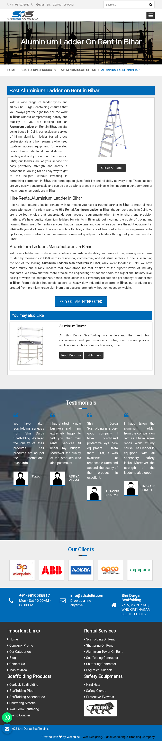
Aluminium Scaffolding (78, 70)
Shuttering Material (21, 703)
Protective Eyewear (99, 697)
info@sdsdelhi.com (86, 595)
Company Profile (20, 645)
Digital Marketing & (116, 737)
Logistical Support (98, 670)
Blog (11, 658)
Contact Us (16, 664)
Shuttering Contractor (100, 664)
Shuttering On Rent (98, 645)
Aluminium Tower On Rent (103, 652)
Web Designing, (93, 737)
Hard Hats (92, 685)
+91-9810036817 (18, 4)
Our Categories (19, 652)
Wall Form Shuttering (23, 709)
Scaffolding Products (38, 70)
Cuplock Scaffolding (22, 685)
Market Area (17, 670)
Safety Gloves (95, 691)
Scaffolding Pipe (20, 691)
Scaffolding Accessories (26, 697)
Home (11, 70)
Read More (71, 355)
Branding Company (142, 737)
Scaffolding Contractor (101, 658)
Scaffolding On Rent (99, 639)
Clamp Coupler (18, 715)
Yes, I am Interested (81, 301)
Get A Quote (111, 168)
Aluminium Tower (72, 326)
